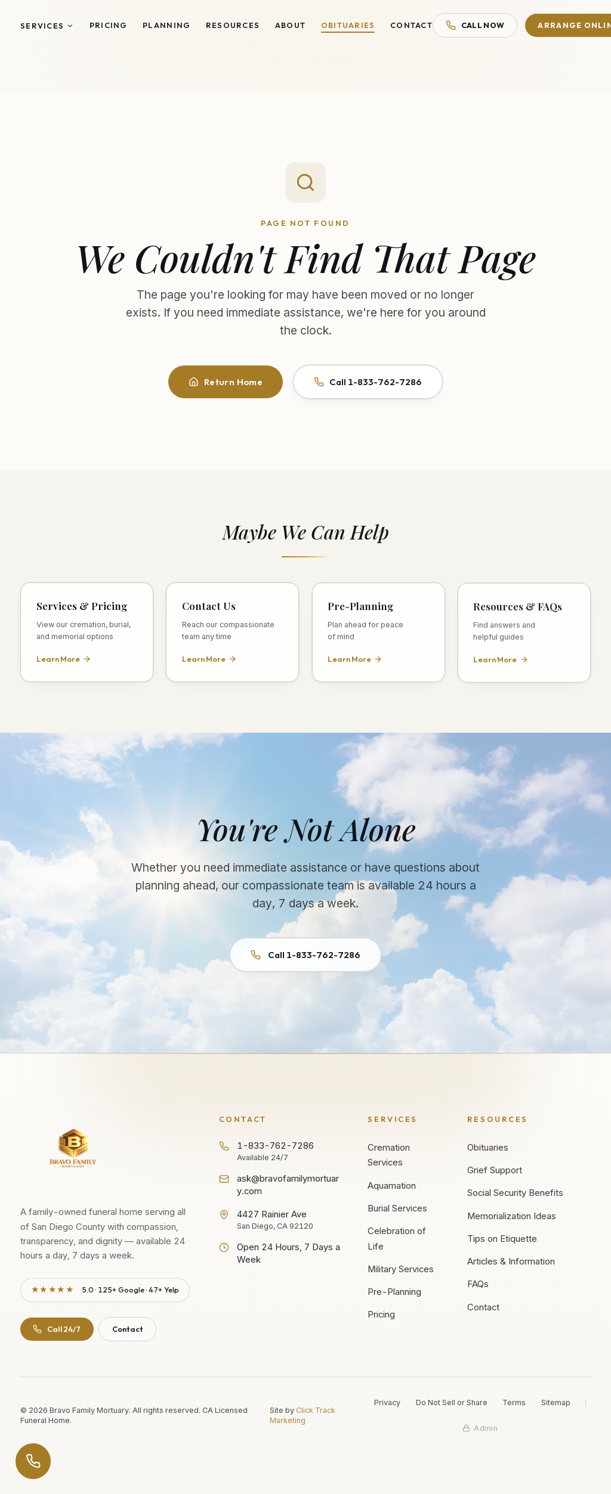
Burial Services (397, 1208)
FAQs (478, 1284)
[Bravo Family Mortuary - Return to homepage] (73, 1149)
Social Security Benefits (515, 1193)
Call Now (475, 25)
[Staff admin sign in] (480, 1428)
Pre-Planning (394, 1292)
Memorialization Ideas (511, 1216)
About (290, 25)
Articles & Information (511, 1261)
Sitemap (555, 1402)
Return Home (226, 382)
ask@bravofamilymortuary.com (279, 1185)
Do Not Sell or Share (451, 1402)
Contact (411, 25)
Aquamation (392, 1185)
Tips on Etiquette (502, 1238)
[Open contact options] (33, 1461)
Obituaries (348, 25)
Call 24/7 (57, 1329)
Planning (166, 25)
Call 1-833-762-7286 (368, 382)
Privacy (387, 1402)
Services (47, 25)
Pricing (109, 25)
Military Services (401, 1269)
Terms (514, 1402)
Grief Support (494, 1170)
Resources (233, 25)
